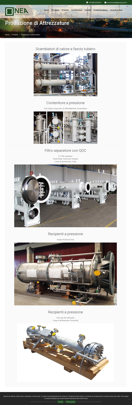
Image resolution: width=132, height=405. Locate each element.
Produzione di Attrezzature (30, 35)
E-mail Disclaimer (101, 10)
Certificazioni (76, 10)
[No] (129, 399)
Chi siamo (55, 10)
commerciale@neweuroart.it (117, 3)
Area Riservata (116, 10)
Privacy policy (70, 402)
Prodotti (65, 10)
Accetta (60, 402)
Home (46, 10)
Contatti (88, 10)
